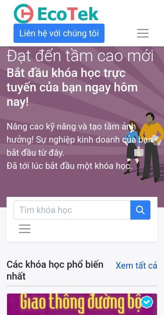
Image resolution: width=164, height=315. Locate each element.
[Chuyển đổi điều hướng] (25, 229)
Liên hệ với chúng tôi (59, 33)
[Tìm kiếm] (140, 210)
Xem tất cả (136, 265)
